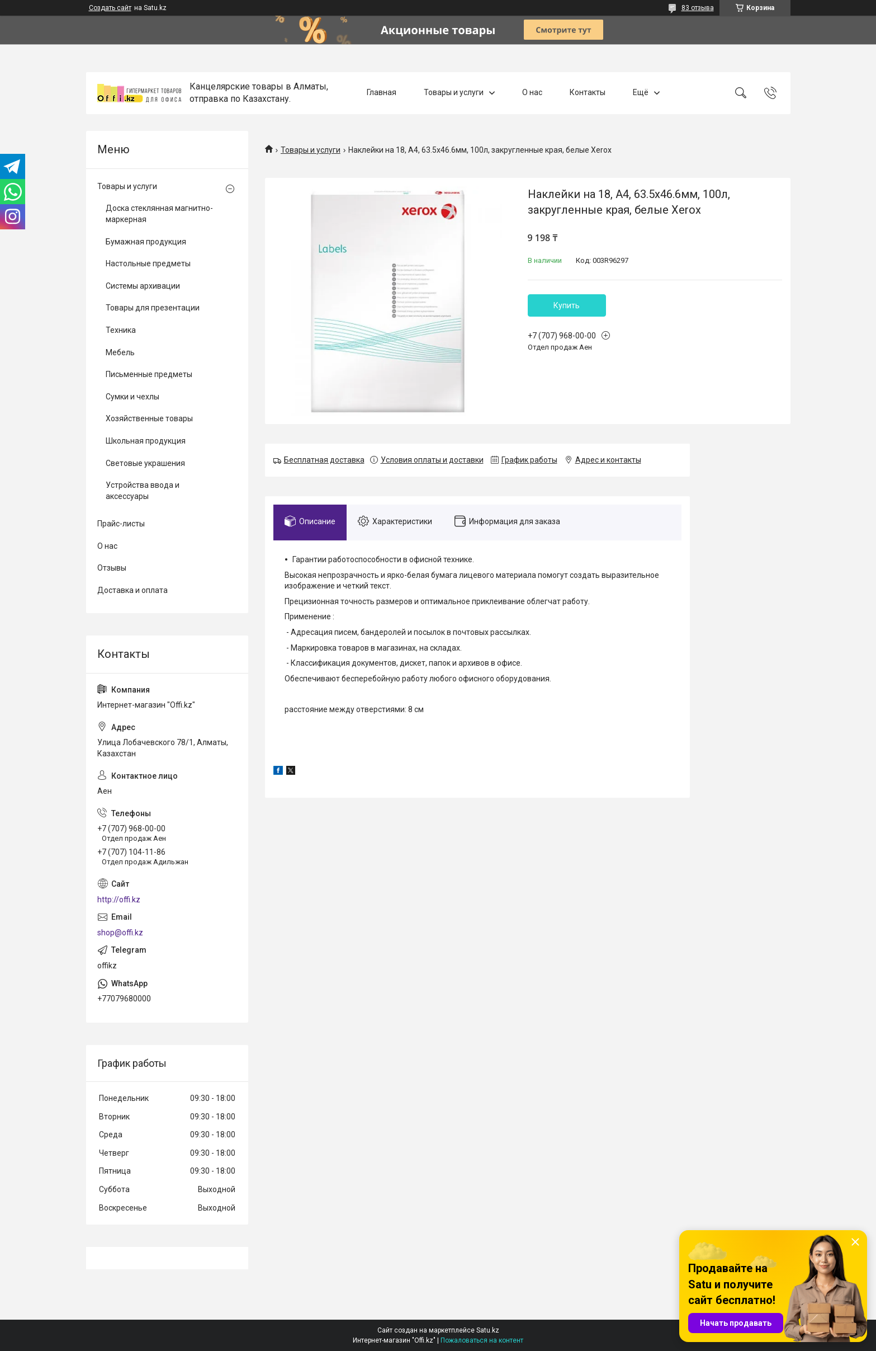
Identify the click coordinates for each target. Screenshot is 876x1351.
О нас (532, 92)
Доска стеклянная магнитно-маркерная (159, 214)
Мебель (120, 352)
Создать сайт (110, 8)
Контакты (587, 92)
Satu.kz (487, 1330)
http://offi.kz (118, 899)
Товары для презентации (153, 307)
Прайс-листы (121, 523)
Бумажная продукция (146, 241)
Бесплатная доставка (324, 459)
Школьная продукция (146, 440)
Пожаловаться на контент (482, 1340)
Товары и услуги (454, 92)
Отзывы (111, 567)
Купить (566, 305)
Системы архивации (143, 285)
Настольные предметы (148, 263)
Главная (381, 92)
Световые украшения (145, 463)
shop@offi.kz (120, 932)
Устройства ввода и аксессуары (142, 491)
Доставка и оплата (132, 590)
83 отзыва (697, 8)
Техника (121, 330)
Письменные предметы (149, 374)
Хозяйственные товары (149, 418)
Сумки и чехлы (132, 396)
